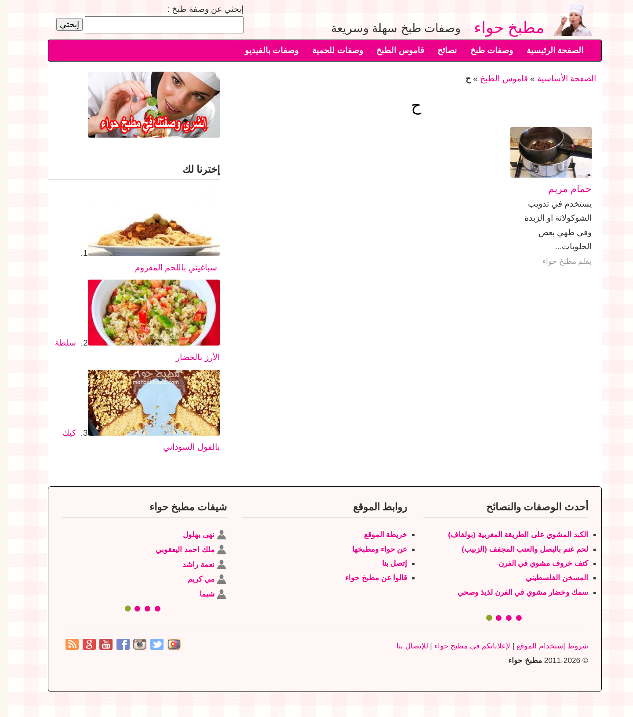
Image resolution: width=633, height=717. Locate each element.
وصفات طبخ (483, 50)
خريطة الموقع (377, 534)
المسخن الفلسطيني (548, 577)
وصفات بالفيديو (263, 50)
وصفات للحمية (329, 50)
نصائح (438, 50)
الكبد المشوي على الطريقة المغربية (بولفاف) (509, 534)
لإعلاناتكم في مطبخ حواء (464, 645)
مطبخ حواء (505, 27)
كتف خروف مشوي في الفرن (535, 563)
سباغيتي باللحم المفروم (168, 267)
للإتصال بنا (404, 645)
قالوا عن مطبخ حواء (368, 577)
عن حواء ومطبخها (371, 549)
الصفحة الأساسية (558, 78)
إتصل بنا (386, 563)
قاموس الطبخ (391, 50)
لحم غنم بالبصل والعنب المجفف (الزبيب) (516, 549)
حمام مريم (561, 188)
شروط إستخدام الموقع (544, 645)
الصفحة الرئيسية (546, 50)
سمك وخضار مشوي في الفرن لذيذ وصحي (514, 592)
